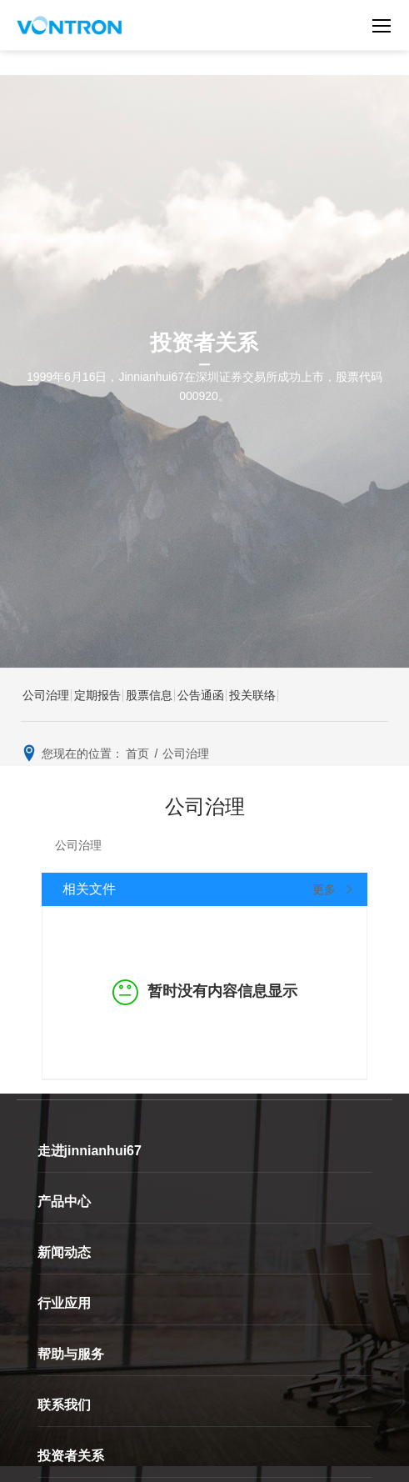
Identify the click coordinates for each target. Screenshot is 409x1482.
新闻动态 (64, 1252)
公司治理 (45, 695)
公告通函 (200, 695)
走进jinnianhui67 (89, 1151)
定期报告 (97, 695)
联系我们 (64, 1405)
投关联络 (252, 695)
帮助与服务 (70, 1354)
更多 (333, 889)
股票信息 (149, 695)
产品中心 (64, 1201)
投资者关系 (70, 1456)
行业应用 (64, 1303)
